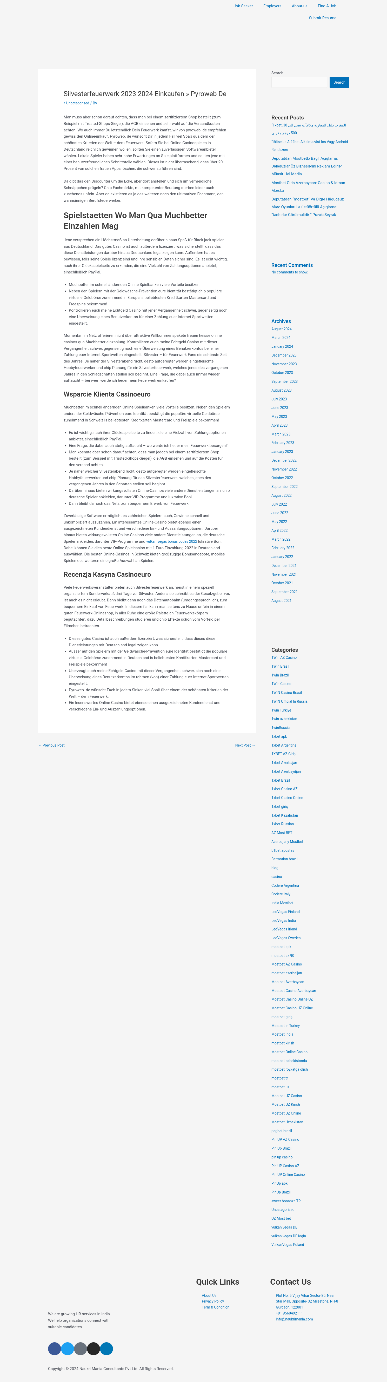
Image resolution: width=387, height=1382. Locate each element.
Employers (272, 6)
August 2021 (282, 601)
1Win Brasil (281, 667)
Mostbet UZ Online (287, 1113)
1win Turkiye (282, 710)
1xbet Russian (283, 824)
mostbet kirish (283, 1043)
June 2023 (280, 408)
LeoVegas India (284, 921)
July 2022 (279, 504)
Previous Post (52, 745)
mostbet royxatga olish (291, 1070)
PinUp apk (280, 1184)
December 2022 (285, 461)
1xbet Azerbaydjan (287, 772)
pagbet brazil (282, 1131)
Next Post (244, 745)
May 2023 (280, 417)
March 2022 (281, 540)
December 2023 (285, 355)
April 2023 (280, 426)
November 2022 (285, 469)
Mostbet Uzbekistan (288, 1122)
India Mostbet (283, 903)
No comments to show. (291, 272)
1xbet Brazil (281, 781)
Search (277, 73)
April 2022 (280, 531)
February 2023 (283, 443)
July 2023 (279, 399)
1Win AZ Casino (285, 658)
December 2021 (285, 566)
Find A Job (327, 6)
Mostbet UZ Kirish (287, 1105)
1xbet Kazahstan (285, 816)
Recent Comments (294, 266)
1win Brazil (280, 675)
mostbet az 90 (283, 956)
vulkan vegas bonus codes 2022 (174, 541)
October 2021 (283, 583)
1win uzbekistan (285, 719)
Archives (282, 322)
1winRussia (281, 728)
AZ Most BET (282, 833)
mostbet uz (281, 1087)
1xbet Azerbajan (285, 763)
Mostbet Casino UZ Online (294, 1008)
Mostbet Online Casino (291, 1052)
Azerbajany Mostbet (288, 842)
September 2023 (285, 382)
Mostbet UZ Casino (288, 1096)
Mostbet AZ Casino (288, 964)
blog (275, 868)
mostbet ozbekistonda (290, 1061)
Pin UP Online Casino (289, 1175)
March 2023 (281, 434)
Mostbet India (283, 1034)
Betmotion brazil (285, 859)
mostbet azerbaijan (288, 973)
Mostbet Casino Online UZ (294, 999)
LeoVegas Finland (286, 912)
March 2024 (281, 338)
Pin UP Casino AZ (286, 1166)
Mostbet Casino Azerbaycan (295, 991)
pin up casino (283, 1157)
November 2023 (285, 364)
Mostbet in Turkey (286, 1026)
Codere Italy (281, 894)
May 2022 (280, 522)
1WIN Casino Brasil (287, 693)
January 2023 (283, 452)
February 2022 (283, 548)
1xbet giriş (280, 807)
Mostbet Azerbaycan (289, 982)
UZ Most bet (282, 1219)
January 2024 (283, 347)
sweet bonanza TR (287, 1201)
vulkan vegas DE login (290, 1236)
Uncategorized (78, 103)
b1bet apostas (283, 851)
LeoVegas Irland (285, 929)
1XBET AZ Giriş (284, 754)
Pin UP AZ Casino (286, 1140)
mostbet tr (280, 1078)
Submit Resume (322, 18)
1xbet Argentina (285, 745)
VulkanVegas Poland (289, 1245)
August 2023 (282, 390)
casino (277, 877)
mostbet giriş (282, 1017)
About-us (300, 6)
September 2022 (285, 487)
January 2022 (283, 557)
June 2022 (280, 513)
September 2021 (285, 592)
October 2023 (283, 373)
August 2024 (282, 329)
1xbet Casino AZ (285, 789)
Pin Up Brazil (282, 1148)
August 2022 (282, 496)
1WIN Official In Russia (291, 702)
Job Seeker (243, 6)
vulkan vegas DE (285, 1227)
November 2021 (285, 575)
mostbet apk (282, 947)
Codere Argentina (286, 886)
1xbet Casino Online (288, 798)
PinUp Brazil (281, 1192)
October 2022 (283, 478)
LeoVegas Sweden (287, 938)
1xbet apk (279, 737)
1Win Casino (282, 684)
